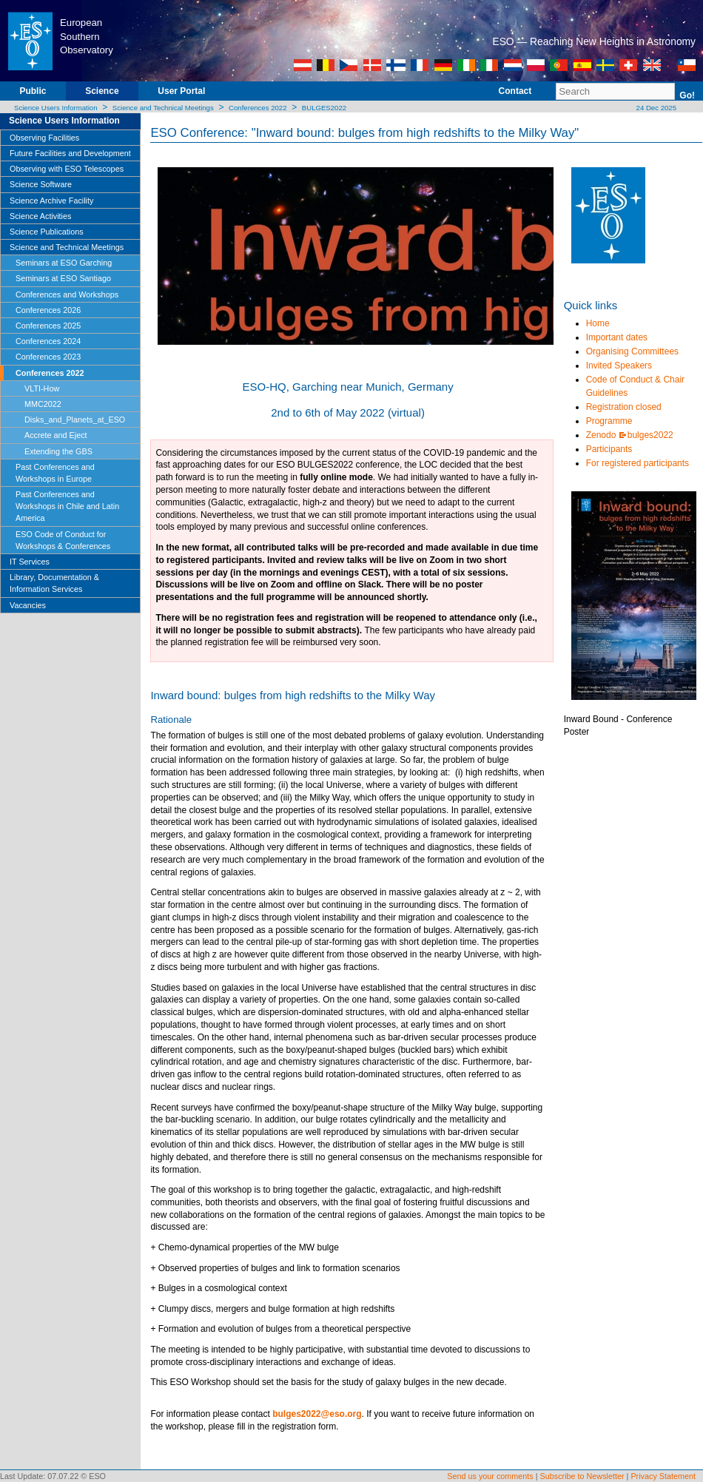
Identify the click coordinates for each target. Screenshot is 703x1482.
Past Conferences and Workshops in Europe (55, 472)
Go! (687, 95)
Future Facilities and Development (70, 153)
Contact (515, 91)
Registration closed (624, 407)
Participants (609, 449)
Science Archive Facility (51, 200)
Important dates (617, 337)
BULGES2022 (324, 108)
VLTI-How (41, 388)
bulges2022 (650, 435)
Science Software (41, 184)
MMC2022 (42, 404)
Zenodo (601, 435)
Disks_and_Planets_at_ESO (74, 419)
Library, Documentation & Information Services (54, 583)
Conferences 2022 (257, 108)
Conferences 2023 (48, 356)
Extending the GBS (58, 451)
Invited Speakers (619, 365)
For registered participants (637, 463)
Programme (609, 421)
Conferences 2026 (48, 310)
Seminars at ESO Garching (64, 262)
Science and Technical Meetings (163, 108)
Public (32, 91)
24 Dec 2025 (655, 108)
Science (101, 91)
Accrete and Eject (55, 435)
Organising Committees (632, 351)
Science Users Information (56, 108)
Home (598, 323)
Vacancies (28, 605)
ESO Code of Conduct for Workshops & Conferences (63, 540)
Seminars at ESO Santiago (63, 278)
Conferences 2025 (48, 325)
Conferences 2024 (48, 341)
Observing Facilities (44, 137)
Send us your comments (490, 1476)
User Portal (181, 91)
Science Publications (47, 231)
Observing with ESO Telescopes (67, 168)
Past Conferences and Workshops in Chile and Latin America (67, 506)
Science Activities (40, 216)
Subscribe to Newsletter (582, 1476)
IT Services (30, 561)
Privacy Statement (663, 1476)
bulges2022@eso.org (316, 1414)
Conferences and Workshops (67, 294)
